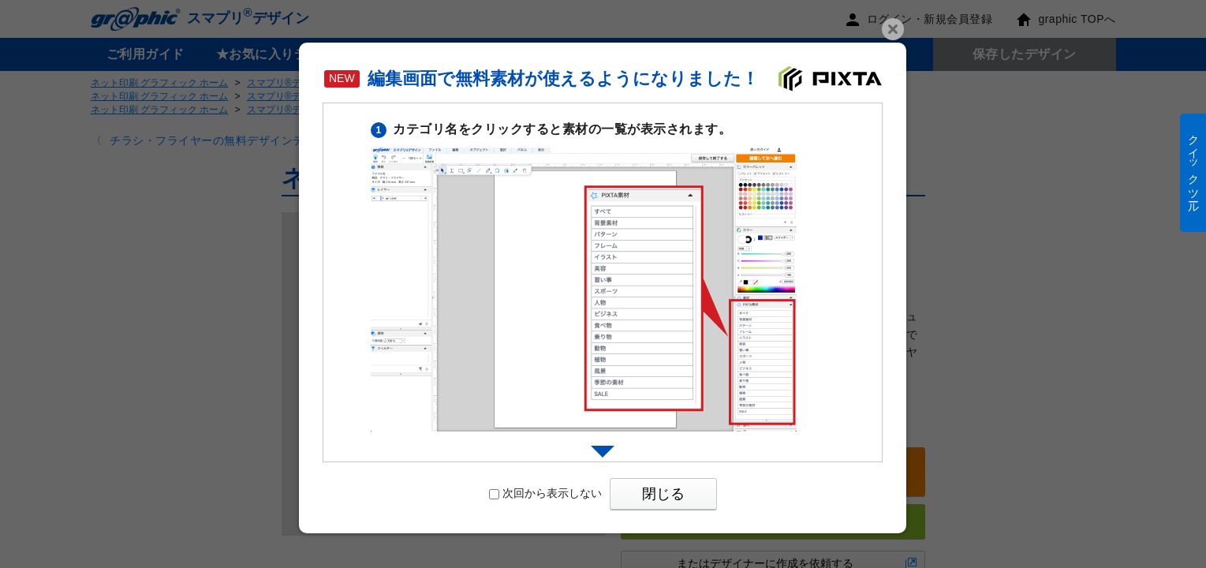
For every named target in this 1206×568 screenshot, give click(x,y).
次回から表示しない (545, 493)
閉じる (663, 494)
